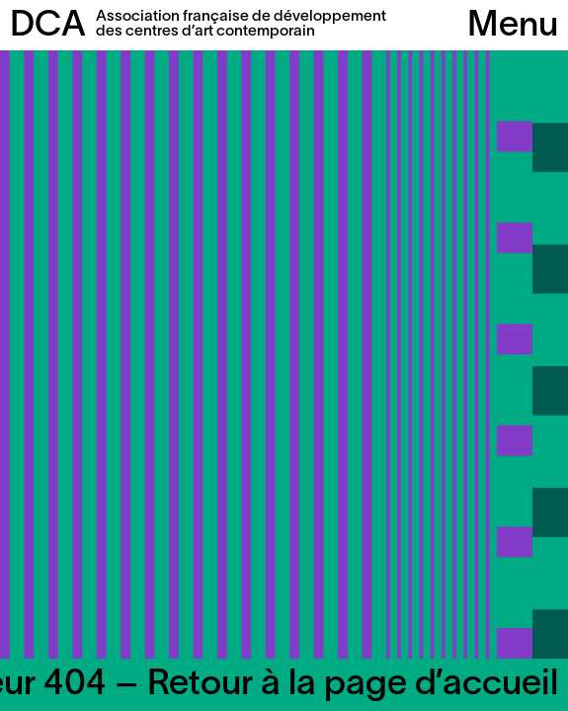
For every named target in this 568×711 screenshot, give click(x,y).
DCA (48, 26)
